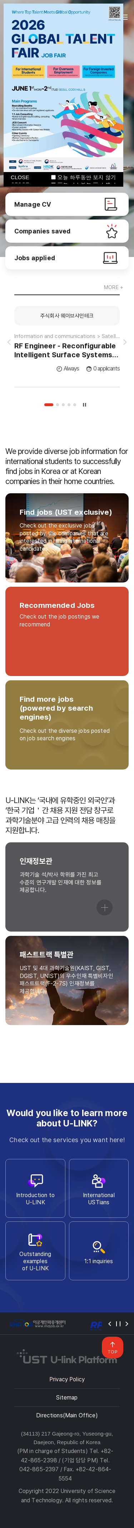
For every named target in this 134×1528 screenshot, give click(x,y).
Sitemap (67, 1397)
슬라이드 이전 (9, 342)
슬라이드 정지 (84, 405)
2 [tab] (57, 404)
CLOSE (20, 177)
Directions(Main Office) (67, 1415)
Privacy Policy (67, 1379)
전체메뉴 (124, 17)
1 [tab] (48, 404)
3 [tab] (63, 404)
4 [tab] (69, 404)
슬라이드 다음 (125, 342)
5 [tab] (74, 404)
